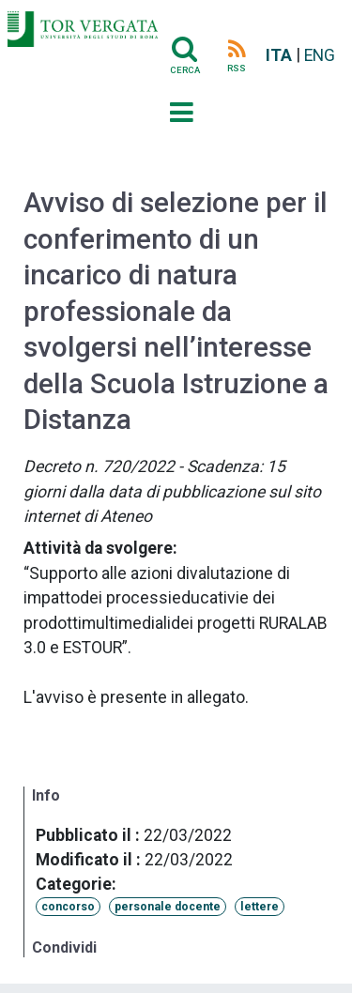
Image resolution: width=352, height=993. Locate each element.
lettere (259, 906)
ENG (319, 55)
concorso (68, 906)
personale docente (168, 906)
